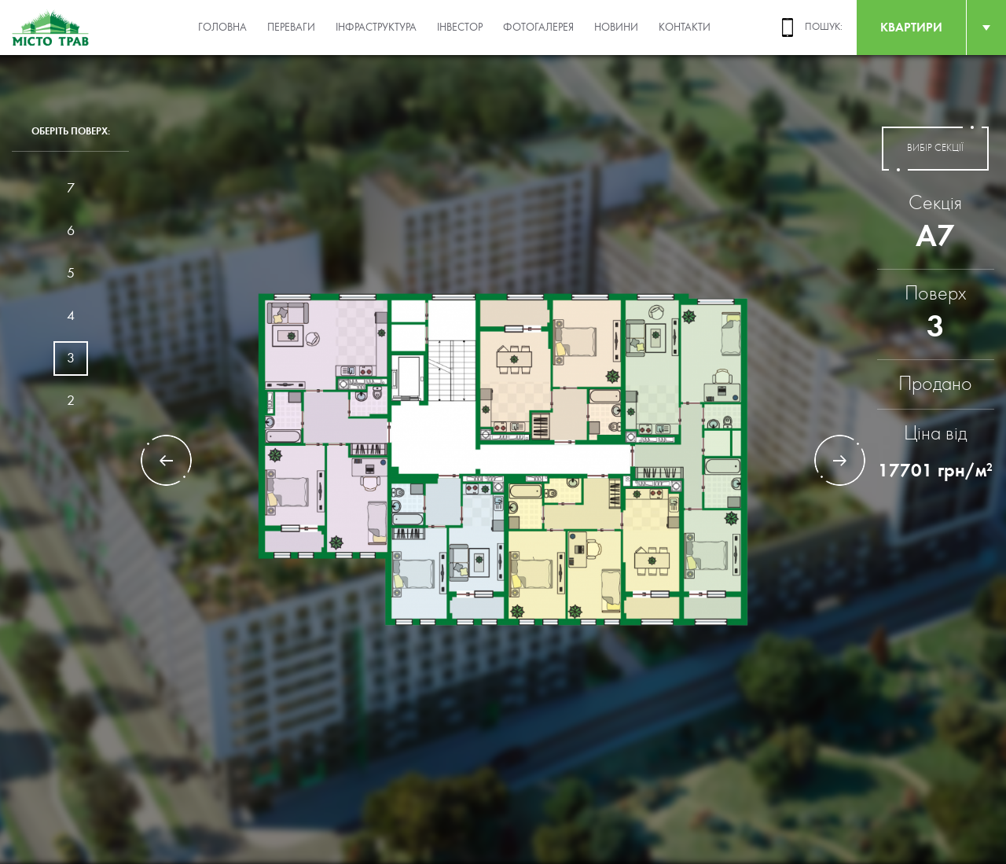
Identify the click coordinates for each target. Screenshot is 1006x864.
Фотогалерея (538, 27)
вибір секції (935, 148)
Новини (616, 27)
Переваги (291, 27)
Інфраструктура (376, 27)
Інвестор (460, 27)
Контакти (684, 27)
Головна (222, 27)
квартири (911, 27)
